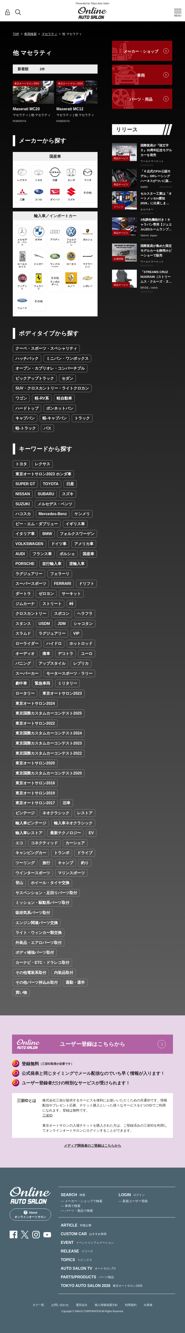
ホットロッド (80, 643)
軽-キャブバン (54, 418)
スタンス (23, 624)
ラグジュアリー (28, 574)
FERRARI (62, 584)
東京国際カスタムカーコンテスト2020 (48, 773)
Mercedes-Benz (53, 514)
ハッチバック (27, 358)
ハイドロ (54, 643)
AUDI (20, 554)
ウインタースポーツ (32, 873)
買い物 (21, 992)
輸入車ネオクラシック (73, 823)
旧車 (66, 803)
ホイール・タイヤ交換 (50, 883)
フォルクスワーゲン (77, 534)
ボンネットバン (59, 408)
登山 (19, 883)
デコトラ (65, 654)
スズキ (67, 494)
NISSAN (22, 494)
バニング (23, 663)
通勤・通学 (75, 982)
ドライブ (84, 853)
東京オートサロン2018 (35, 783)
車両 (141, 75)
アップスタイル (52, 663)
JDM (62, 624)
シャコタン (83, 624)
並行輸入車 (51, 564)
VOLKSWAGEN (29, 544)
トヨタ (21, 464)
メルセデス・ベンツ (55, 504)
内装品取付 (63, 973)
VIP (76, 633)
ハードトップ (27, 408)
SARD (144, 187)
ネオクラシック (55, 813)
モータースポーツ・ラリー (69, 673)
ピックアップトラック (34, 378)
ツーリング (25, 863)
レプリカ (81, 663)
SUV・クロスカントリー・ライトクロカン (52, 388)
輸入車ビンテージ (30, 823)
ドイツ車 (58, 544)
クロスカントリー (30, 613)
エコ (19, 843)
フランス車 (42, 554)
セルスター (146, 209)
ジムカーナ (25, 604)
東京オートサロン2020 (35, 763)
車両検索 (30, 34)
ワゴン (21, 398)
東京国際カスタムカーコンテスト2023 (48, 743)
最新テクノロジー (65, 833)
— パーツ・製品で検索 (77, 1210)
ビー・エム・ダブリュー (36, 524)
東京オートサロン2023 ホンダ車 (43, 474)
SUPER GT (25, 484)
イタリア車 (25, 534)
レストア (84, 813)
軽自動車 (64, 398)
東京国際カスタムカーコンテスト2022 (48, 753)
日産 (70, 484)
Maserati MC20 (26, 109)
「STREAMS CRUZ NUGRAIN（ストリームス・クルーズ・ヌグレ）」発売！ (156, 277)
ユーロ (86, 654)
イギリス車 (75, 524)
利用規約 (131, 1305)
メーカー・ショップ (141, 51)
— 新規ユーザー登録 (133, 1201)
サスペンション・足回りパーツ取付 (46, 893)
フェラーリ (59, 574)
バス (47, 428)
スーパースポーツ (30, 584)
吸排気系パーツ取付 (32, 913)
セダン (67, 378)
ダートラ (23, 594)
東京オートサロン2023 (62, 693)
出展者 (148, 1305)
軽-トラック (25, 428)
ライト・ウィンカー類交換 (38, 933)
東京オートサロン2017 (35, 803)
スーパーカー (27, 673)
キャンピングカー (30, 853)
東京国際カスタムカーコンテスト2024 (48, 733)
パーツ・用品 (140, 99)
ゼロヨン (46, 594)
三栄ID (47, 1115)
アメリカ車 (83, 544)
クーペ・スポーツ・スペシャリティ (46, 348)
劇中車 (21, 683)
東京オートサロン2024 (35, 703)
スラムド (23, 633)
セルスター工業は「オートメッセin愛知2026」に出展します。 (156, 199)
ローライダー (27, 643)
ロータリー (25, 693)
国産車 (88, 554)
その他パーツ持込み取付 (36, 982)
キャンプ (65, 863)
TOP (16, 34)
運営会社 (81, 1305)
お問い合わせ (60, 1305)
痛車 (46, 654)
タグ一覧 (38, 1305)
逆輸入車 (77, 564)
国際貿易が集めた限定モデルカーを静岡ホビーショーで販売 (156, 250)
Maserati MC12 (69, 109)
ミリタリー (67, 683)
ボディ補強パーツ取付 (34, 952)
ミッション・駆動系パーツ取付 (42, 903)
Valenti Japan (148, 235)
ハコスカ (23, 514)
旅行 (46, 863)
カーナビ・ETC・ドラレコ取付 (42, 962)
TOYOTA (51, 484)
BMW (47, 534)
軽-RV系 (42, 398)
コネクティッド (44, 843)
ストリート (52, 604)
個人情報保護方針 (106, 1305)
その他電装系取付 (30, 973)
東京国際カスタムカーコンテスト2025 (48, 713)
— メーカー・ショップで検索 (81, 1201)
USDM (44, 624)
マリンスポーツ (71, 873)
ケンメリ (82, 514)
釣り (85, 863)
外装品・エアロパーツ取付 (38, 943)
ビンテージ (25, 813)
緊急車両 (42, 683)
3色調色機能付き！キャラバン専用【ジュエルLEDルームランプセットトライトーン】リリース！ (156, 225)
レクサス (42, 464)
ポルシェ (67, 554)
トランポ (61, 853)
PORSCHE (24, 564)
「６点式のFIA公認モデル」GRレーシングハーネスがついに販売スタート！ (156, 176)
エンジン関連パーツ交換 (36, 923)
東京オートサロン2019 (35, 793)
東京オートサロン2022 (35, 723)
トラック (82, 418)
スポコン (61, 613)
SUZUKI (22, 504)
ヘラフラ (84, 613)
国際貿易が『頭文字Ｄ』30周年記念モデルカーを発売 (156, 150)
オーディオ (25, 654)
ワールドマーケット (152, 161)
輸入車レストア (28, 833)
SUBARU (46, 494)
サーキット (71, 594)
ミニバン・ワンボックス (67, 358)
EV (91, 833)
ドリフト (86, 584)
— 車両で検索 (70, 1205)
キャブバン (25, 418)
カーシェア (75, 843)
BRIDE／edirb (149, 287)
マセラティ (49, 34)
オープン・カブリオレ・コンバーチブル (50, 368)
